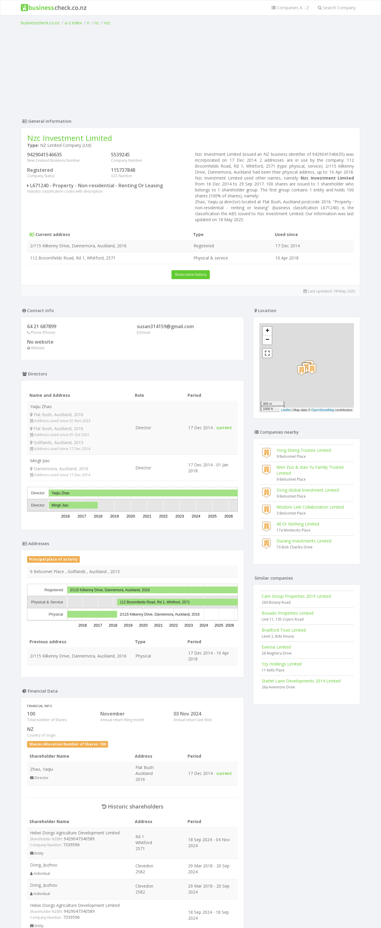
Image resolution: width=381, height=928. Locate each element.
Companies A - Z (290, 7)
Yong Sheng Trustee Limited (304, 450)
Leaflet (286, 410)
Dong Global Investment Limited (308, 490)
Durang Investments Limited (304, 541)
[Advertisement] (190, 70)
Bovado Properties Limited (287, 613)
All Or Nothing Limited (298, 524)
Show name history (191, 274)
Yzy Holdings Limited (282, 664)
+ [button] (267, 331)
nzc (107, 23)
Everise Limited (276, 647)
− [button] (267, 340)
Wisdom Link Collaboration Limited (310, 507)
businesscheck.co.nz (40, 23)
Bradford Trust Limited (284, 630)
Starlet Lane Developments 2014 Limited (301, 681)
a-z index (73, 23)
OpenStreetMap (323, 410)
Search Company (337, 7)
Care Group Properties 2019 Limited (296, 596)
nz (96, 23)
